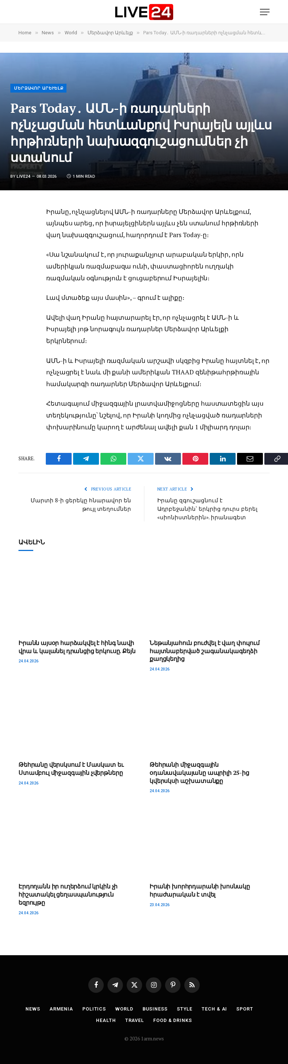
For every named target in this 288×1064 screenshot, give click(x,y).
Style (185, 1008)
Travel (134, 1019)
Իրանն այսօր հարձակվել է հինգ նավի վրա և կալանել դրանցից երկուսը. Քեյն (76, 646)
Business (155, 1008)
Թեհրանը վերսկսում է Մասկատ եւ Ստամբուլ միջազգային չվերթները (70, 768)
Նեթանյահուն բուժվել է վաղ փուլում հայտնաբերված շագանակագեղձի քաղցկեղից (205, 650)
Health (105, 1019)
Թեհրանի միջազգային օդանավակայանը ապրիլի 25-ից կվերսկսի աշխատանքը (199, 772)
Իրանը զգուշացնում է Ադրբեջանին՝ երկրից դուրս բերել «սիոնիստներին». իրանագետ (207, 508)
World (124, 1008)
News (31, 1008)
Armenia (60, 1008)
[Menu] (265, 12)
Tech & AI (215, 1008)
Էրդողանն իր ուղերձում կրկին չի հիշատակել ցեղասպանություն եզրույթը (67, 894)
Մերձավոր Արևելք (39, 88)
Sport (246, 1008)
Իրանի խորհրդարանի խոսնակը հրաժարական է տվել (200, 890)
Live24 (23, 176)
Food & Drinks (173, 1019)
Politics (94, 1008)
